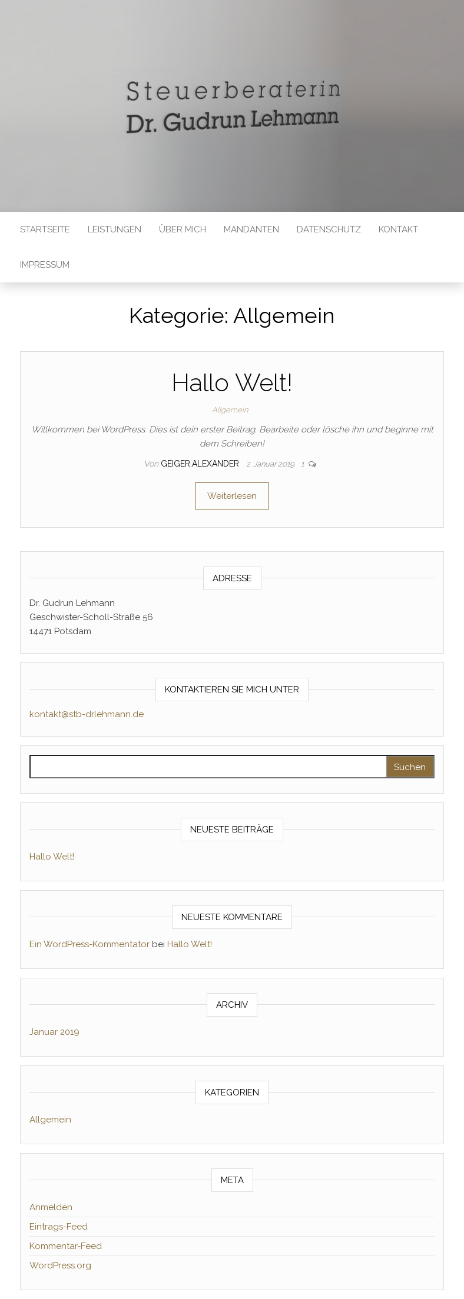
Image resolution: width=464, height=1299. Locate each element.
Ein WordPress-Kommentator (89, 944)
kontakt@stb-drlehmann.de (86, 714)
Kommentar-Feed (65, 1246)
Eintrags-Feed (58, 1226)
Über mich (182, 229)
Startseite (45, 229)
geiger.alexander (201, 463)
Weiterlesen (232, 496)
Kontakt (398, 229)
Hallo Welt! (232, 382)
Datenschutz (329, 229)
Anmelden (50, 1207)
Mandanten (251, 229)
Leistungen (114, 229)
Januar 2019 (54, 1032)
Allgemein (230, 409)
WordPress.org (60, 1265)
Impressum (44, 264)
